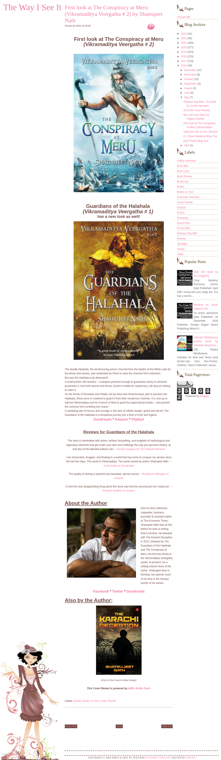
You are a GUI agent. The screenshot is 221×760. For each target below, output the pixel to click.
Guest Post (183, 223)
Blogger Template (158, 758)
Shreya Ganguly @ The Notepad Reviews (141, 449)
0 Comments (159, 26)
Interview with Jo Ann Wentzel (200, 131)
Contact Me (183, 17)
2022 (184, 38)
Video (180, 254)
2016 (184, 65)
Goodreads (102, 419)
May (186, 97)
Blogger (204, 396)
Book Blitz (182, 165)
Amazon (121, 419)
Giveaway (182, 217)
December (190, 70)
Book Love (183, 171)
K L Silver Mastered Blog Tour (200, 136)
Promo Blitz (183, 228)
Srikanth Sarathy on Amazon (118, 490)
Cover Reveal (108, 700)
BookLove (182, 181)
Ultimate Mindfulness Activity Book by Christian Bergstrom (206, 341)
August (188, 88)
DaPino (191, 758)
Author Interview (186, 160)
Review (181, 238)
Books (77, 700)
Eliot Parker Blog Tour (195, 140)
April (186, 145)
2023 (184, 33)
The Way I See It (32, 7)
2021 (184, 42)
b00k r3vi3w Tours (139, 688)
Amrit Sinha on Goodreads (118, 465)
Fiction (181, 212)
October (188, 79)
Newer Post (71, 726)
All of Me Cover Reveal (196, 110)
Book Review (184, 176)
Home (119, 726)
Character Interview (188, 197)
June (187, 92)
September (190, 83)
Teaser (181, 249)
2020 (184, 47)
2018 (184, 56)
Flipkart (137, 419)
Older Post (167, 726)
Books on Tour (90, 700)
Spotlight (182, 243)
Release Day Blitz (187, 233)
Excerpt (181, 207)
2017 (184, 61)
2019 (184, 51)
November (190, 74)
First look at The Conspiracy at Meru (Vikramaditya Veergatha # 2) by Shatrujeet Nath (113, 14)
